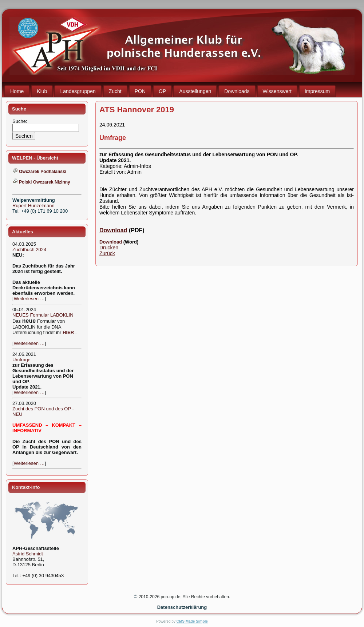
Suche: (20, 121)
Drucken (108, 247)
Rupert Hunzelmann (33, 205)
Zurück (107, 253)
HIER (68, 332)
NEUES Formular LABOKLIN (43, 315)
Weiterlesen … (29, 298)
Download (113, 230)
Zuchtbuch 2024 (29, 249)
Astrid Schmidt (27, 553)
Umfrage (21, 359)
